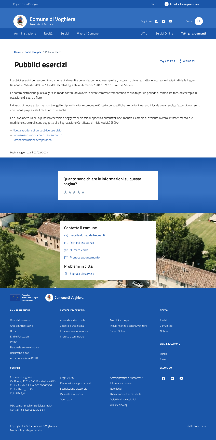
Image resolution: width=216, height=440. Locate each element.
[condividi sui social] (167, 60)
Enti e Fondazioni (19, 336)
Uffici (144, 33)
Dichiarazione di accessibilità (125, 394)
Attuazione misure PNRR (24, 358)
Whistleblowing (118, 405)
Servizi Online (164, 33)
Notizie (164, 331)
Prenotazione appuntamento (76, 383)
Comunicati (166, 326)
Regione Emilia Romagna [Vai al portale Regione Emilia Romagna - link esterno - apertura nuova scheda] (25, 4)
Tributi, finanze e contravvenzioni (128, 326)
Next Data (200, 426)
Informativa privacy (121, 383)
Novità (48, 33)
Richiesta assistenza (71, 394)
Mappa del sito (33, 430)
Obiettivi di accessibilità (123, 399)
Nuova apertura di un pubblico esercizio (37, 130)
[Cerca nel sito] (199, 21)
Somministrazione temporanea (32, 140)
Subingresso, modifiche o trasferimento (37, 135)
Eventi (163, 359)
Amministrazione (25, 33)
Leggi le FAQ (67, 378)
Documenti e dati (19, 353)
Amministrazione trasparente (126, 378)
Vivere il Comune (88, 33)
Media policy (17, 430)
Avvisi (163, 320)
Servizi (65, 33)
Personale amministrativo (24, 347)
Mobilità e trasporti (120, 320)
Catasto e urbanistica (72, 326)
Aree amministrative (21, 326)
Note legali (116, 389)
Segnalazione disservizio (73, 389)
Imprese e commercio (72, 336)
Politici (13, 342)
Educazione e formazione (74, 331)
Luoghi (163, 354)
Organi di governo (20, 320)
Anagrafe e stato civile (72, 320)
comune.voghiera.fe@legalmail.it (34, 405)
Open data (66, 399)
